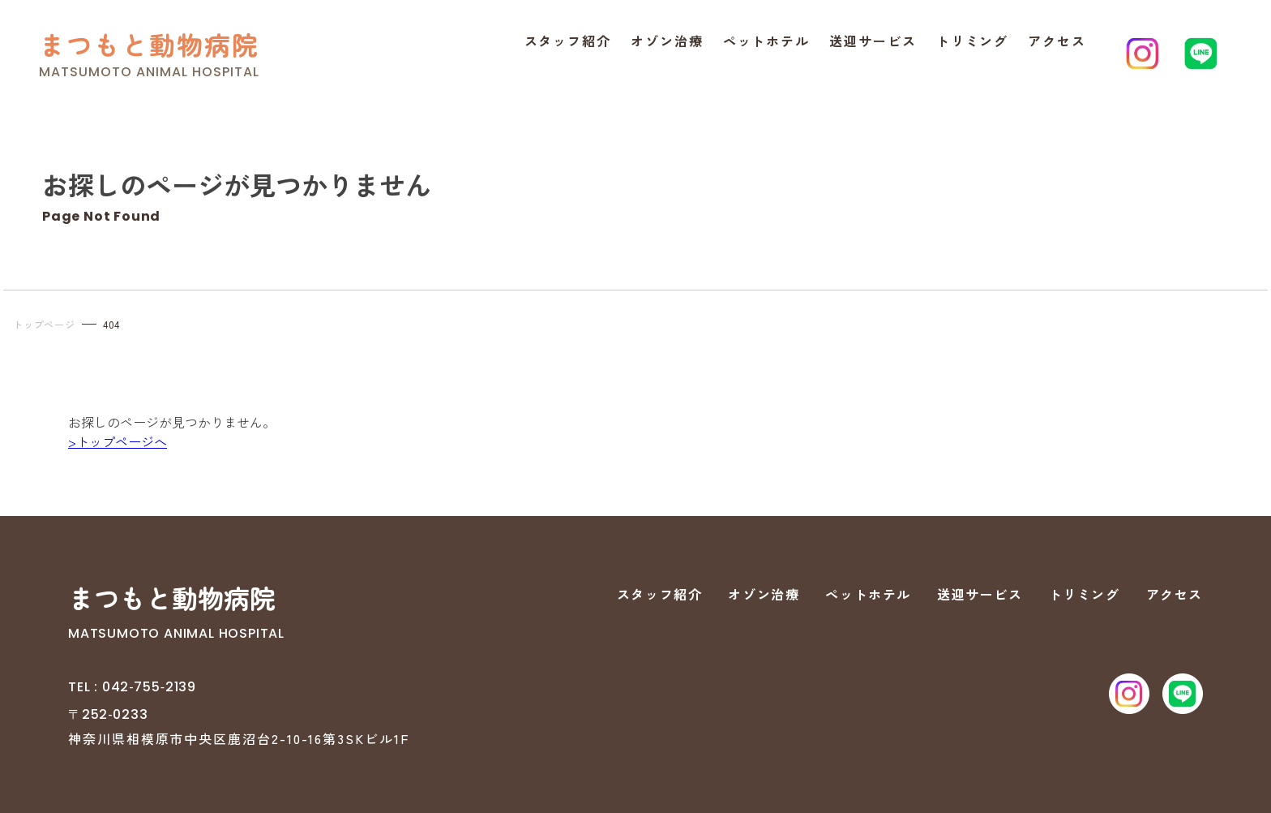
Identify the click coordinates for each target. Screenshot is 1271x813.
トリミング (972, 40)
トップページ (44, 324)
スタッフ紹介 (568, 40)
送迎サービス (873, 40)
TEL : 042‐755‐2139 (132, 687)
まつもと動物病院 (149, 44)
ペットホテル (767, 40)
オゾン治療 (667, 40)
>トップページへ (117, 441)
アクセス (1057, 40)
